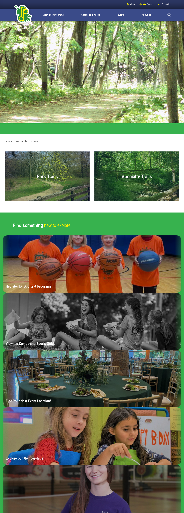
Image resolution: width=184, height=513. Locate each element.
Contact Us (166, 4)
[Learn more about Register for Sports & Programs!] (92, 264)
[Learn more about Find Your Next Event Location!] (92, 378)
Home (7, 141)
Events (121, 14)
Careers (150, 4)
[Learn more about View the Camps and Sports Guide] (92, 321)
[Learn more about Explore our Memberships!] (92, 436)
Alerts (132, 4)
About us (146, 14)
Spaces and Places (90, 14)
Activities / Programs (53, 14)
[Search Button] (169, 14)
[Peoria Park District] (21, 15)
